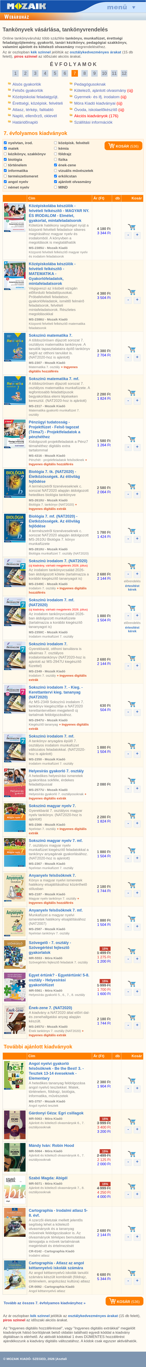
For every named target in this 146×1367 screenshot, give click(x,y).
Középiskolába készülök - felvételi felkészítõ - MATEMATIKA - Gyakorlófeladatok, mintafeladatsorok (52, 274)
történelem (15, 165)
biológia (13, 160)
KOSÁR (118, 146)
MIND (61, 187)
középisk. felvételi (71, 143)
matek (11, 148)
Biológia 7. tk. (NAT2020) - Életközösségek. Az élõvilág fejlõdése (54, 477)
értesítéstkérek (132, 587)
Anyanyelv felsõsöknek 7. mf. (56, 910)
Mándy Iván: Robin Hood (51, 1145)
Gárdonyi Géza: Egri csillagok (56, 1113)
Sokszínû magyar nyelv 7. (52, 806)
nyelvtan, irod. (18, 143)
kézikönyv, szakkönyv (25, 154)
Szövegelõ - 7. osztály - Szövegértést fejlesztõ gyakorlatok (50, 948)
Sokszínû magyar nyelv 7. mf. (56, 841)
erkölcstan (65, 176)
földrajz (62, 154)
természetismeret (21, 176)
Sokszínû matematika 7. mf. (54, 379)
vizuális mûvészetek (73, 171)
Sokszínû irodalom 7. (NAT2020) (58, 561)
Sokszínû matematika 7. (50, 335)
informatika (16, 171)
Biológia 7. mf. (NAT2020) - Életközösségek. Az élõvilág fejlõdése (54, 521)
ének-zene (65, 165)
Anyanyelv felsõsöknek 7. (52, 875)
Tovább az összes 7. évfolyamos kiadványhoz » (44, 1303)
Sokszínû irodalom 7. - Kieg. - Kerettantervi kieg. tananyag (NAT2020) (56, 692)
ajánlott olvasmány (72, 182)
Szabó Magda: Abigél (48, 1178)
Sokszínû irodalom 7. (48, 644)
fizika (60, 160)
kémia (61, 148)
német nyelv (16, 187)
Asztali (61, 1359)
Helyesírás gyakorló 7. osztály (56, 771)
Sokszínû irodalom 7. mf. (51, 736)
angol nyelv (16, 182)
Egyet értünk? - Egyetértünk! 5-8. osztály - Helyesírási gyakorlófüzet (59, 980)
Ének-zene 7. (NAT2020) (50, 1008)
